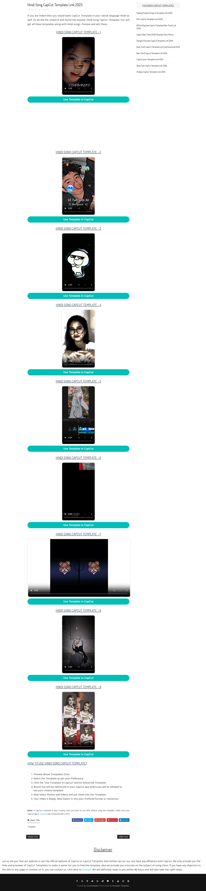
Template (44, 9)
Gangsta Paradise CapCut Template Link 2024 (155, 40)
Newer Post (33, 836)
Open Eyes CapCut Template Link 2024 (152, 65)
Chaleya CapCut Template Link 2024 (151, 72)
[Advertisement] (78, 124)
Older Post (123, 836)
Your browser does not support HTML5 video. (78, 65)
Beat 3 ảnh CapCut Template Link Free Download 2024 (158, 47)
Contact (86, 869)
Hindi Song (35, 9)
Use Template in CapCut (78, 99)
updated (43, 814)
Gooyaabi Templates (121, 886)
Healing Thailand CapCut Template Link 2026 (154, 13)
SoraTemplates (93, 886)
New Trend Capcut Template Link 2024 (152, 53)
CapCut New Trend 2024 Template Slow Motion (155, 34)
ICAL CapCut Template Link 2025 (150, 19)
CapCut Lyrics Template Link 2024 (150, 59)
